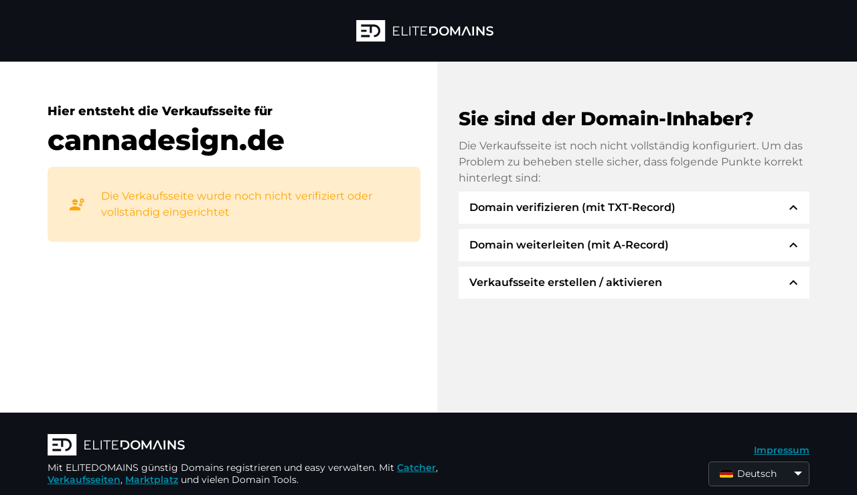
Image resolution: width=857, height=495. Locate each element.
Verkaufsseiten (84, 480)
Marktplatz (151, 480)
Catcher (416, 468)
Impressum (781, 450)
